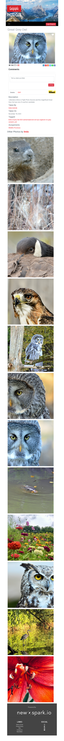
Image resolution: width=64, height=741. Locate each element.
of (13, 120)
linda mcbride (13, 108)
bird (32, 120)
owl (35, 120)
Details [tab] (12, 92)
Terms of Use (19, 724)
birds (10, 120)
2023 (21, 120)
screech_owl (13, 122)
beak (29, 120)
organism (43, 120)
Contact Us (20, 730)
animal (25, 120)
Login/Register (51, 24)
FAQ (19, 728)
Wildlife (11, 128)
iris (47, 120)
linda (26, 131)
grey (49, 120)
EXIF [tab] (19, 92)
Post (51, 85)
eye (38, 120)
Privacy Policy (19, 726)
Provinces (17, 128)
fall (18, 120)
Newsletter (19, 731)
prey (15, 120)
